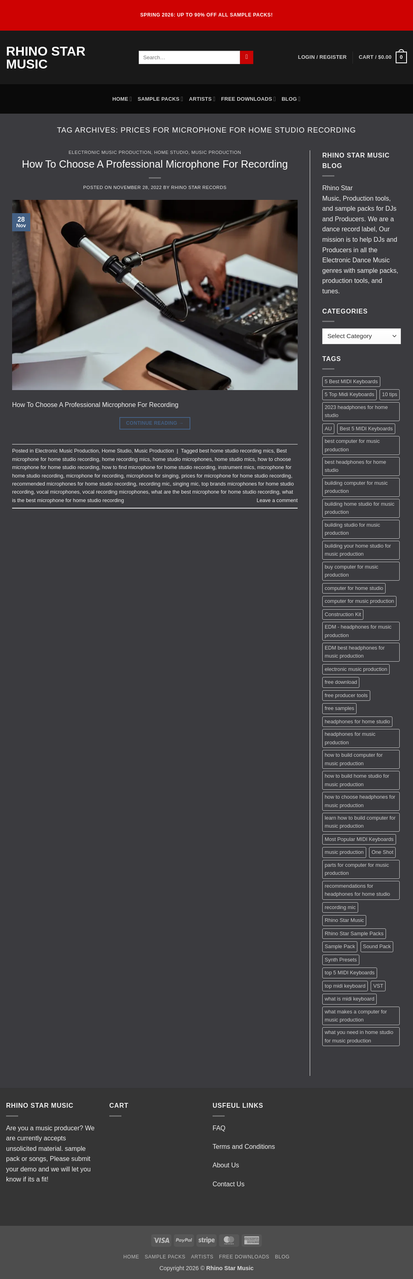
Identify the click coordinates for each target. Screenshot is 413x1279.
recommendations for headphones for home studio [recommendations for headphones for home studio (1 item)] (357, 890)
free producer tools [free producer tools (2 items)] (346, 695)
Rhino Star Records (198, 187)
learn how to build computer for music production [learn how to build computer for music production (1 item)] (360, 822)
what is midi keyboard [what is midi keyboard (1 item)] (349, 999)
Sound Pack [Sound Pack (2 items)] (377, 946)
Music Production (216, 152)
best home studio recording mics (236, 451)
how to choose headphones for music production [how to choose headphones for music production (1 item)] (360, 801)
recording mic (154, 484)
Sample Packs (160, 99)
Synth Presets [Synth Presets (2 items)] (341, 960)
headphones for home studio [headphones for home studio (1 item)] (357, 721)
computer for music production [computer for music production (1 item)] (359, 601)
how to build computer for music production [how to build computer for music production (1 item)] (354, 759)
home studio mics (235, 459)
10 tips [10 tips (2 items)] (389, 394)
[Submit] (246, 57)
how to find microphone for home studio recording (158, 467)
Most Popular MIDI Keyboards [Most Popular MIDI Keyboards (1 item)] (359, 839)
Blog (291, 99)
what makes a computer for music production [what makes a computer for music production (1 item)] (356, 1016)
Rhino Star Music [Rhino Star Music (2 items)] (344, 920)
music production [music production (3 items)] (344, 852)
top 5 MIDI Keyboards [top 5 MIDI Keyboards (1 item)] (350, 973)
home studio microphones (182, 459)
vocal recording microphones (115, 492)
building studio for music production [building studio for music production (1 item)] (352, 529)
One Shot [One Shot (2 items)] (382, 852)
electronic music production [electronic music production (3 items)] (356, 669)
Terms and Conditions (244, 1146)
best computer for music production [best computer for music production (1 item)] (352, 445)
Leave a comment (277, 500)
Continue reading (155, 423)
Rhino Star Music (46, 58)
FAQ (219, 1128)
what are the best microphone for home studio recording (215, 492)
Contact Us (228, 1184)
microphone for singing (152, 476)
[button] (322, 57)
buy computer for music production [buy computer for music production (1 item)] (351, 571)
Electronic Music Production (110, 152)
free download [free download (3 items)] (341, 682)
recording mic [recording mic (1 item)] (340, 907)
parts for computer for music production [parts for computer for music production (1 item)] (357, 869)
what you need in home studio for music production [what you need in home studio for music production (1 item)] (359, 1036)
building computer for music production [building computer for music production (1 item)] (356, 487)
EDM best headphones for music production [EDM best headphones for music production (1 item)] (355, 652)
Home (122, 99)
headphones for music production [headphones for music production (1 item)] (350, 738)
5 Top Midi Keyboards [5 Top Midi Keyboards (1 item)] (349, 394)
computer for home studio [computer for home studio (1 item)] (354, 588)
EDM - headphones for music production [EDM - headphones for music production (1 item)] (358, 631)
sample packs (354, 208)
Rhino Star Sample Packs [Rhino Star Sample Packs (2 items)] (354, 933)
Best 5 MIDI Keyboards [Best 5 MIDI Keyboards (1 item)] (366, 429)
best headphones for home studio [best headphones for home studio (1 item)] (355, 466)
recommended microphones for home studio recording (74, 484)
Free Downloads (248, 99)
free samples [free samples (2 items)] (339, 708)
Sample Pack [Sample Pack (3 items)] (340, 946)
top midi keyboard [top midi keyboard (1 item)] (345, 986)
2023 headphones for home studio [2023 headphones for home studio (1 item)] (356, 411)
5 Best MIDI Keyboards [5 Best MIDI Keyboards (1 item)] (351, 381)
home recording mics (126, 459)
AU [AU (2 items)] (328, 429)
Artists (202, 99)
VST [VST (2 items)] (378, 986)
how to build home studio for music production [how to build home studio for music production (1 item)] (357, 780)
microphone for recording (94, 476)
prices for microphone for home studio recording (236, 476)
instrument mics (236, 467)
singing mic (185, 484)
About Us (226, 1165)
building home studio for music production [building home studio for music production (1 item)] (359, 508)
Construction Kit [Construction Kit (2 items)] (343, 614)
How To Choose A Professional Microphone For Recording (155, 164)
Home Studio (171, 152)
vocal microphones (57, 492)
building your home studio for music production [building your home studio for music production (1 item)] (358, 550)
